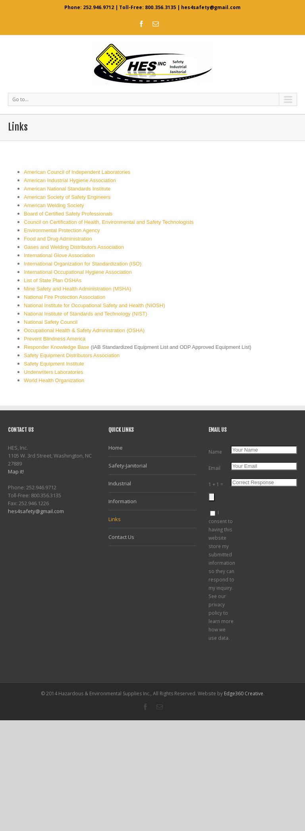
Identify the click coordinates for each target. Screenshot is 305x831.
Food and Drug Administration (58, 239)
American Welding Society (54, 205)
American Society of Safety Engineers (67, 197)
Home (115, 447)
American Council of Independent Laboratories (77, 172)
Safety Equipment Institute (54, 364)
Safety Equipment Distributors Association (72, 355)
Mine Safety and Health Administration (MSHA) (77, 289)
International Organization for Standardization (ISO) (82, 264)
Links (114, 519)
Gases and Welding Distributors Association (74, 247)
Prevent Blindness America (54, 339)
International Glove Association (59, 255)
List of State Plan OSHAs (52, 280)
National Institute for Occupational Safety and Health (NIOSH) (94, 305)
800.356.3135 (160, 7)
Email (214, 468)
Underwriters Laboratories (53, 372)
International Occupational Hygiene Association (78, 272)
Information (122, 501)
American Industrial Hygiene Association (70, 180)
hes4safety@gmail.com (211, 7)
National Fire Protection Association (64, 297)
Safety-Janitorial (127, 465)
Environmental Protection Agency (62, 230)
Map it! (16, 471)
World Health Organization (54, 380)
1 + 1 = (215, 484)
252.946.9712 (98, 7)
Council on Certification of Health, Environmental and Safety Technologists (109, 222)
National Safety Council (50, 322)
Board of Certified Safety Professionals (68, 214)
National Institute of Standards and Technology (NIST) (85, 314)
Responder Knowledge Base (56, 347)
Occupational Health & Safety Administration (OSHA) (84, 330)
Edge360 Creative (243, 693)
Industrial (119, 483)
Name (215, 451)
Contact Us (121, 537)
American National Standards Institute (67, 189)
